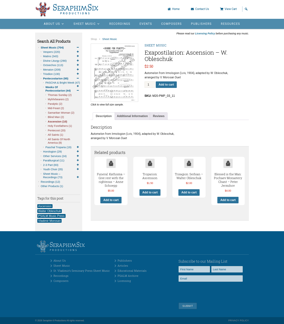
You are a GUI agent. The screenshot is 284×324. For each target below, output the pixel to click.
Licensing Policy (205, 33)
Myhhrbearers (58, 99)
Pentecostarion (61, 78)
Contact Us (202, 9)
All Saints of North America (59, 141)
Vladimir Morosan (49, 220)
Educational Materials (132, 270)
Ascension (57, 121)
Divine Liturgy (61, 61)
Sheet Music (60, 47)
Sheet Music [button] (87, 24)
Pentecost (57, 130)
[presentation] (206, 292)
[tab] (104, 116)
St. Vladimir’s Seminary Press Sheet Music (81, 270)
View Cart (231, 9)
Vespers (61, 52)
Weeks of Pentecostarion (62, 89)
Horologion (61, 151)
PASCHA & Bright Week (62, 83)
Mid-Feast (56, 108)
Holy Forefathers (60, 125)
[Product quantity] (150, 84)
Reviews (158, 116)
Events (145, 24)
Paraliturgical (61, 160)
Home (176, 9)
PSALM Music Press (51, 215)
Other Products (52, 186)
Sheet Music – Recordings (61, 175)
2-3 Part (61, 165)
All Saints (55, 134)
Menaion (61, 69)
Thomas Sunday (60, 94)
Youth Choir (61, 169)
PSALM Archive (128, 276)
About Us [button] (54, 24)
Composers (171, 24)
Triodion (61, 74)
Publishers (201, 24)
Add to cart (166, 84)
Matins (61, 56)
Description (104, 116)
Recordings (119, 24)
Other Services (61, 156)
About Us (59, 260)
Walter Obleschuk (49, 211)
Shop (94, 39)
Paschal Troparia (62, 147)
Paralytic (55, 103)
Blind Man (56, 116)
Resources (230, 24)
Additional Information (132, 116)
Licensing (124, 281)
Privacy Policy (238, 320)
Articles (123, 265)
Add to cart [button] (110, 200)
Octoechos (61, 65)
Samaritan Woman (61, 112)
